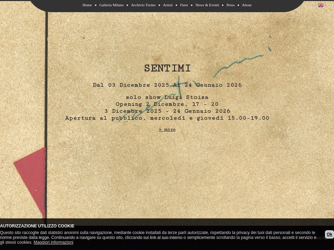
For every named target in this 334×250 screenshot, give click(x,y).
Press (230, 5)
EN (318, 5)
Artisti (168, 5)
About (247, 5)
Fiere (184, 5)
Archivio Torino (143, 5)
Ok (329, 234)
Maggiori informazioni (53, 242)
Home (87, 5)
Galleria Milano (112, 5)
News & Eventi (207, 5)
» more (167, 129)
